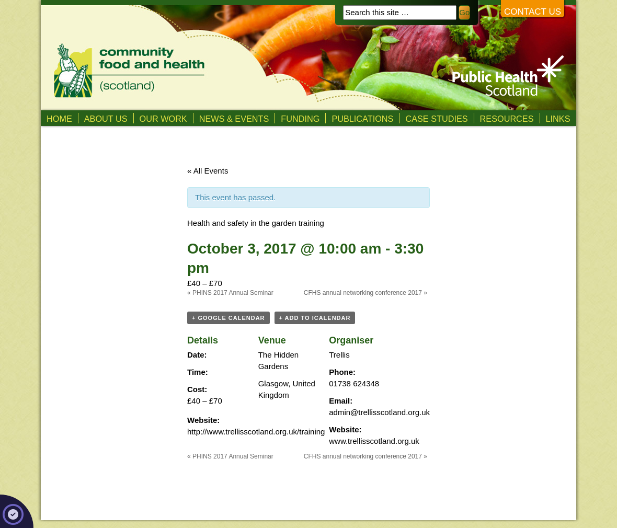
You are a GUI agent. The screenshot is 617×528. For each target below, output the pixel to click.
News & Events (234, 118)
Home (59, 118)
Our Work (163, 118)
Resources (507, 118)
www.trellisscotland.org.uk (374, 441)
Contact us (532, 12)
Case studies (436, 118)
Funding (300, 118)
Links (558, 118)
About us (106, 118)
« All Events (207, 170)
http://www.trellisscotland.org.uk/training (256, 431)
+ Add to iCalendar (315, 318)
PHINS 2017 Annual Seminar (230, 292)
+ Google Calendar (228, 318)
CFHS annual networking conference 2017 (365, 292)
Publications (362, 118)
